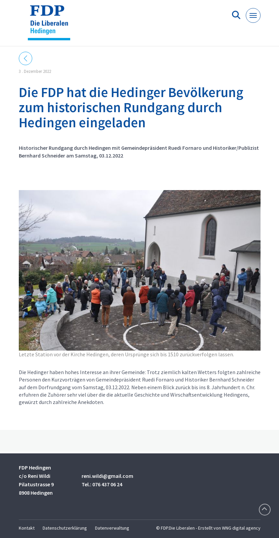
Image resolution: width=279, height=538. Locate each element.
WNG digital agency (241, 528)
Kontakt (27, 528)
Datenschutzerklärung (65, 528)
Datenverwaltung (112, 528)
